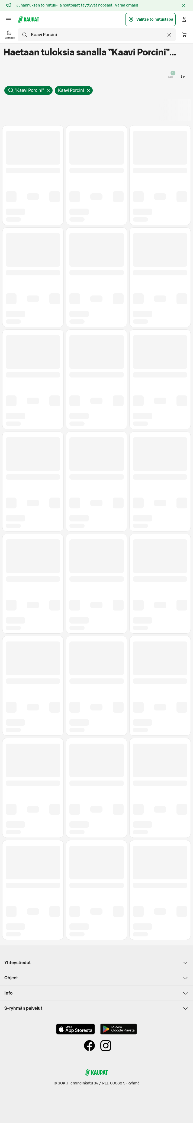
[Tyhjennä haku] (169, 34)
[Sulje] (183, 5)
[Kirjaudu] (184, 19)
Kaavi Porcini (75, 91)
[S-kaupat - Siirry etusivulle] (28, 19)
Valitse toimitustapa (150, 19)
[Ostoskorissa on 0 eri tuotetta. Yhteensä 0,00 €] (184, 34)
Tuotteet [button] (9, 34)
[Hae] (24, 34)
